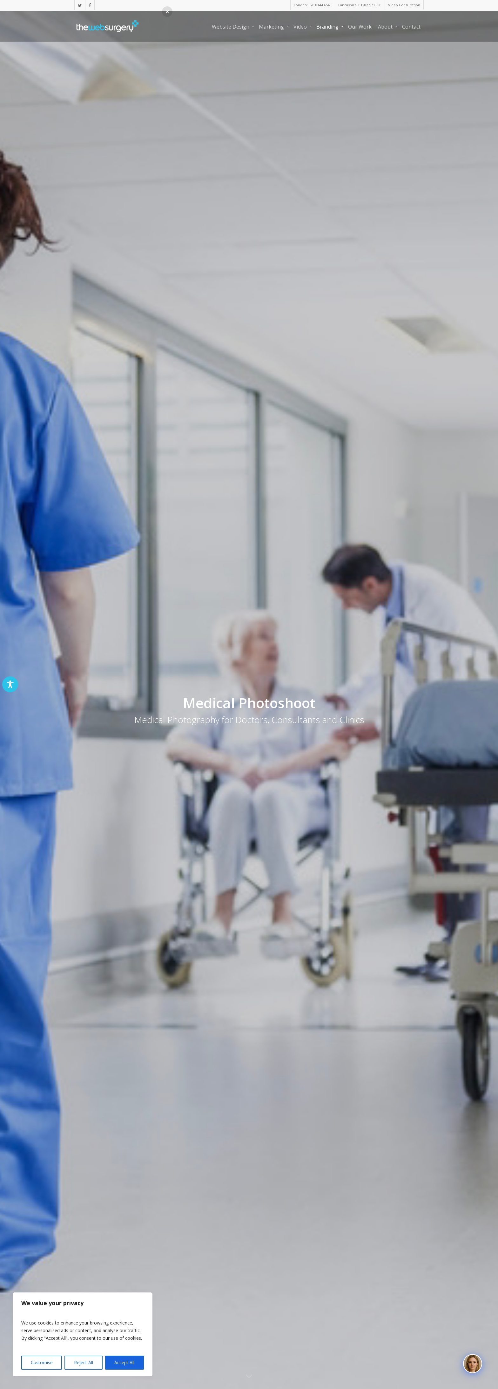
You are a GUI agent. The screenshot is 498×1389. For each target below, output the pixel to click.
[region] (82, 1334)
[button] (167, 11)
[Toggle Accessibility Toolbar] (10, 684)
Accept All (124, 1362)
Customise (42, 1362)
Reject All (83, 1362)
